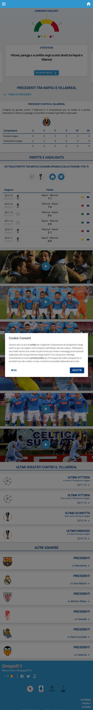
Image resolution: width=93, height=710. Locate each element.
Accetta (77, 370)
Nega (14, 370)
